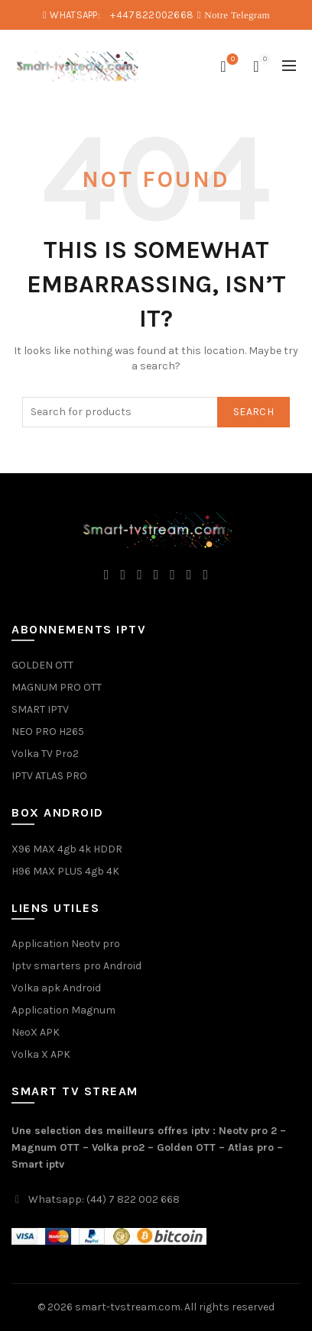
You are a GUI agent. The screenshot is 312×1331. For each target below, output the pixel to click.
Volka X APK (40, 1054)
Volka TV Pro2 (45, 753)
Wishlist (231, 60)
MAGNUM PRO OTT (56, 687)
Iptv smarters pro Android (76, 965)
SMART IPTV (40, 709)
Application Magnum (63, 1010)
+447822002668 (151, 15)
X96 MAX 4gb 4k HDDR (66, 849)
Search (253, 411)
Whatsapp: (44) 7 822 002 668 (104, 1199)
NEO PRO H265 (47, 731)
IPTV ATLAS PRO (49, 775)
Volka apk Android (56, 987)
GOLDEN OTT (42, 665)
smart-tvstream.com (127, 1306)
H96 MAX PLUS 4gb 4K (65, 871)
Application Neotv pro (65, 943)
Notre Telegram (237, 15)
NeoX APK (35, 1032)
